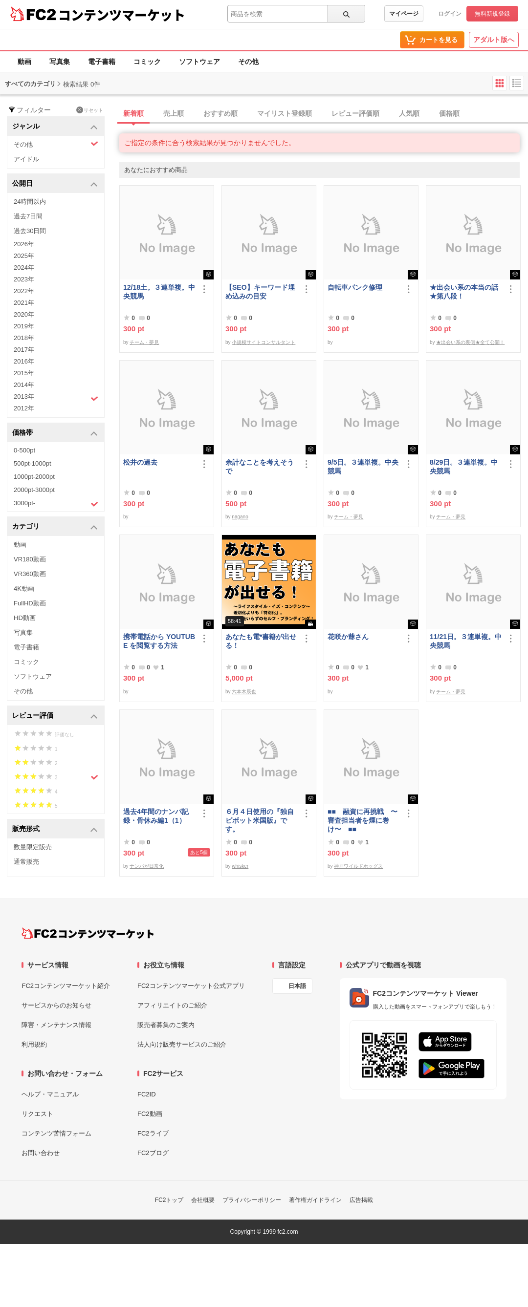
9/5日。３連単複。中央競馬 (363, 466)
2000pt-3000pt (34, 489)
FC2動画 (149, 1113)
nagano (240, 516)
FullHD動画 (30, 603)
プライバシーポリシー (251, 1200)
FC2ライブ (153, 1133)
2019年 (24, 326)
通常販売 (26, 861)
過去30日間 (30, 231)
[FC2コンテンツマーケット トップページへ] (88, 933)
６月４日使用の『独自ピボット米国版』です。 (259, 820)
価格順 (449, 113)
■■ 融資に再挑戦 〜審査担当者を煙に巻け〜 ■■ (362, 820)
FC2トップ (169, 1200)
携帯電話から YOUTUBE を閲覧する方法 (159, 641)
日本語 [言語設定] (297, 986)
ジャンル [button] (55, 126)
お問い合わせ (41, 1153)
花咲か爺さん (348, 637)
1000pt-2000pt (34, 476)
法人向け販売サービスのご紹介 (181, 1044)
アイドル (26, 159)
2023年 (24, 279)
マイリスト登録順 (284, 113)
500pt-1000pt (32, 463)
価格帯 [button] (55, 433)
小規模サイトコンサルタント (263, 342)
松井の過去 (140, 462)
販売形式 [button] (55, 829)
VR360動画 (30, 574)
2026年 (24, 244)
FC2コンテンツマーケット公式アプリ (191, 985)
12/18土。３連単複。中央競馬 (159, 291)
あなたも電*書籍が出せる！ (260, 641)
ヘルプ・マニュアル (50, 1094)
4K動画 (24, 588)
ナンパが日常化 (147, 866)
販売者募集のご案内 (166, 1024)
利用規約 (34, 1044)
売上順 (173, 113)
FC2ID (146, 1094)
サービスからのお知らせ (56, 1005)
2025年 (24, 255)
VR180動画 (30, 559)
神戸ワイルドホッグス (358, 866)
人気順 (409, 113)
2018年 (24, 338)
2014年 (24, 384)
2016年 (24, 361)
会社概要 (203, 1200)
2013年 (56, 398)
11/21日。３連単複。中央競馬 (466, 641)
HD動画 (25, 617)
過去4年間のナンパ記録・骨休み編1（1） (156, 816)
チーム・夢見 (144, 342)
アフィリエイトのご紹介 (172, 1005)
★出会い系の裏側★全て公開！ (470, 342)
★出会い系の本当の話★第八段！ (464, 291)
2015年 (24, 373)
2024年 (24, 267)
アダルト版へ (493, 39)
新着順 (133, 113)
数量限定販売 (33, 847)
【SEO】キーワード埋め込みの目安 (260, 291)
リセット (89, 110)
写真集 (59, 61)
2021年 (24, 302)
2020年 (24, 314)
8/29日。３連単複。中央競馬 (464, 466)
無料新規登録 (492, 13)
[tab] (323, 114)
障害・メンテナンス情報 (56, 1024)
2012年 (24, 408)
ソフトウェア (199, 61)
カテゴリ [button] (55, 527)
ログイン (450, 13)
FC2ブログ (153, 1153)
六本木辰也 (244, 691)
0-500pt (24, 450)
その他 (248, 61)
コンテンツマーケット (121, 14)
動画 (24, 61)
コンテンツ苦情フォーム (56, 1133)
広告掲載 (361, 1200)
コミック (147, 61)
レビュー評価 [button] (55, 716)
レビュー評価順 (355, 113)
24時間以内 (30, 201)
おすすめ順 (220, 113)
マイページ (403, 13)
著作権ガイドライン (315, 1200)
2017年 (24, 349)
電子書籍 (101, 61)
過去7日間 (28, 216)
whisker (240, 866)
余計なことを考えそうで (259, 466)
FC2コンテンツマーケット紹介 (66, 985)
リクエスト (37, 1113)
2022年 (24, 291)
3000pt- (56, 503)
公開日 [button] (55, 184)
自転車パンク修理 (355, 287)
